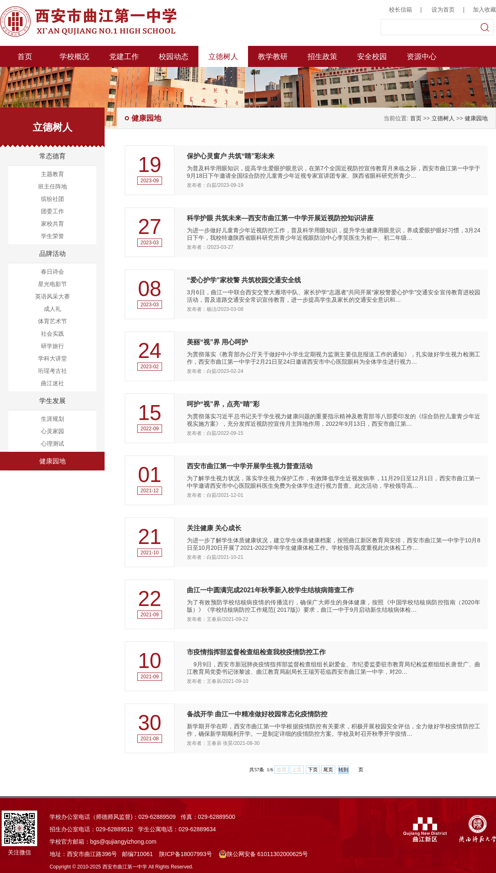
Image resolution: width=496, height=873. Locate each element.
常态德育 (52, 156)
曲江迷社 (52, 383)
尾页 (328, 770)
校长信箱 (400, 9)
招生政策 (322, 56)
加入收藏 (484, 9)
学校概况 (74, 56)
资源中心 (421, 56)
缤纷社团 (52, 199)
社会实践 (52, 333)
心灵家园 (52, 431)
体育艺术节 (52, 321)
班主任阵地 (52, 186)
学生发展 (52, 400)
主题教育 (52, 174)
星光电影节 (52, 284)
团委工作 (52, 211)
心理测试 (52, 443)
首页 (24, 56)
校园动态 (173, 56)
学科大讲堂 (52, 358)
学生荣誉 (52, 236)
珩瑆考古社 (52, 370)
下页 (313, 770)
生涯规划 (52, 418)
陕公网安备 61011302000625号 (263, 854)
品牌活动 (52, 253)
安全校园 (372, 56)
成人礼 (52, 308)
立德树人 (223, 56)
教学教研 (273, 56)
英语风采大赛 (52, 296)
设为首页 (443, 9)
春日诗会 (52, 271)
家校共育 (52, 223)
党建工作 (124, 56)
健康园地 (52, 461)
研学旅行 (52, 346)
